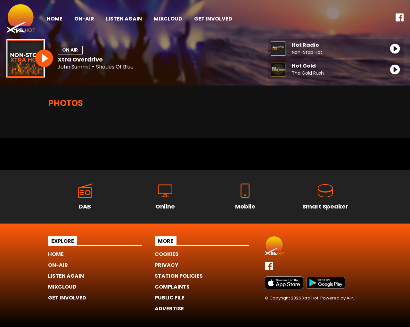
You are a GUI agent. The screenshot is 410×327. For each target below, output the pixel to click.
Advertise (169, 308)
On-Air (84, 18)
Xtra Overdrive (80, 59)
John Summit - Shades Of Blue (96, 67)
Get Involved (213, 18)
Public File (169, 297)
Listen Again (124, 18)
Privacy (166, 265)
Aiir (350, 298)
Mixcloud (168, 18)
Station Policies (179, 276)
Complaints (172, 286)
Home (54, 18)
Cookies (166, 254)
